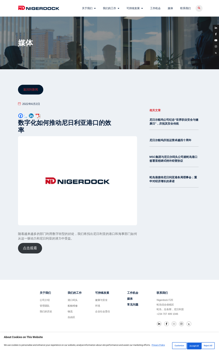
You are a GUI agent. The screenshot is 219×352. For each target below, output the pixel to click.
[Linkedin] (31, 115)
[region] (109, 343)
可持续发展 (134, 8)
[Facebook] (20, 115)
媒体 (170, 7)
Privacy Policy (11, 347)
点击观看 (30, 247)
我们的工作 (111, 8)
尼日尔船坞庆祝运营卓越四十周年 (170, 139)
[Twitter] (26, 115)
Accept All (206, 345)
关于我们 (89, 8)
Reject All (185, 345)
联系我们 (185, 7)
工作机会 (155, 7)
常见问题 (132, 303)
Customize (165, 345)
